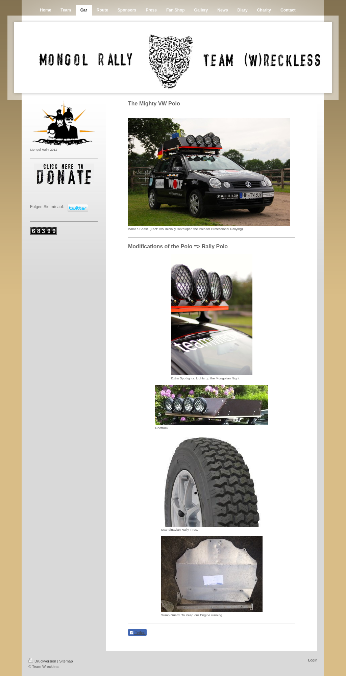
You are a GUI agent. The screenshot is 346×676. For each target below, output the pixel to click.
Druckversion (42, 661)
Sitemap (66, 661)
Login (312, 660)
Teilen (137, 632)
